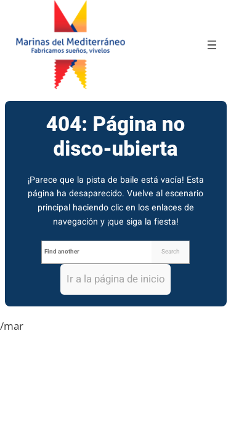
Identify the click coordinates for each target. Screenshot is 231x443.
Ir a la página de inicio (116, 279)
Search (170, 251)
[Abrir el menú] (212, 45)
